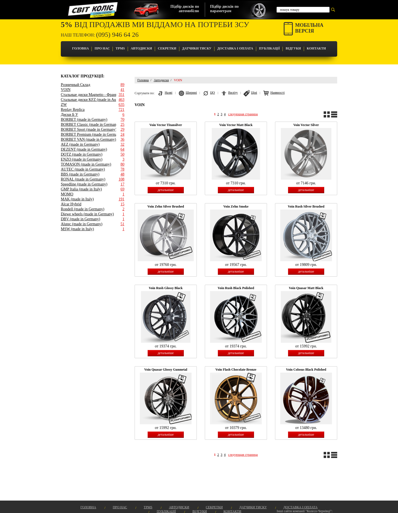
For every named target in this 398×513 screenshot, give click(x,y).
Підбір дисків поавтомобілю (185, 8)
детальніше (166, 190)
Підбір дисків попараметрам (224, 8)
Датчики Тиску (196, 48)
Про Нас (102, 48)
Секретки (167, 48)
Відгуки (293, 48)
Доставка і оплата (235, 48)
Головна (80, 48)
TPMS (120, 48)
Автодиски (141, 48)
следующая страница (243, 114)
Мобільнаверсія (309, 28)
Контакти (316, 48)
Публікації (269, 48)
